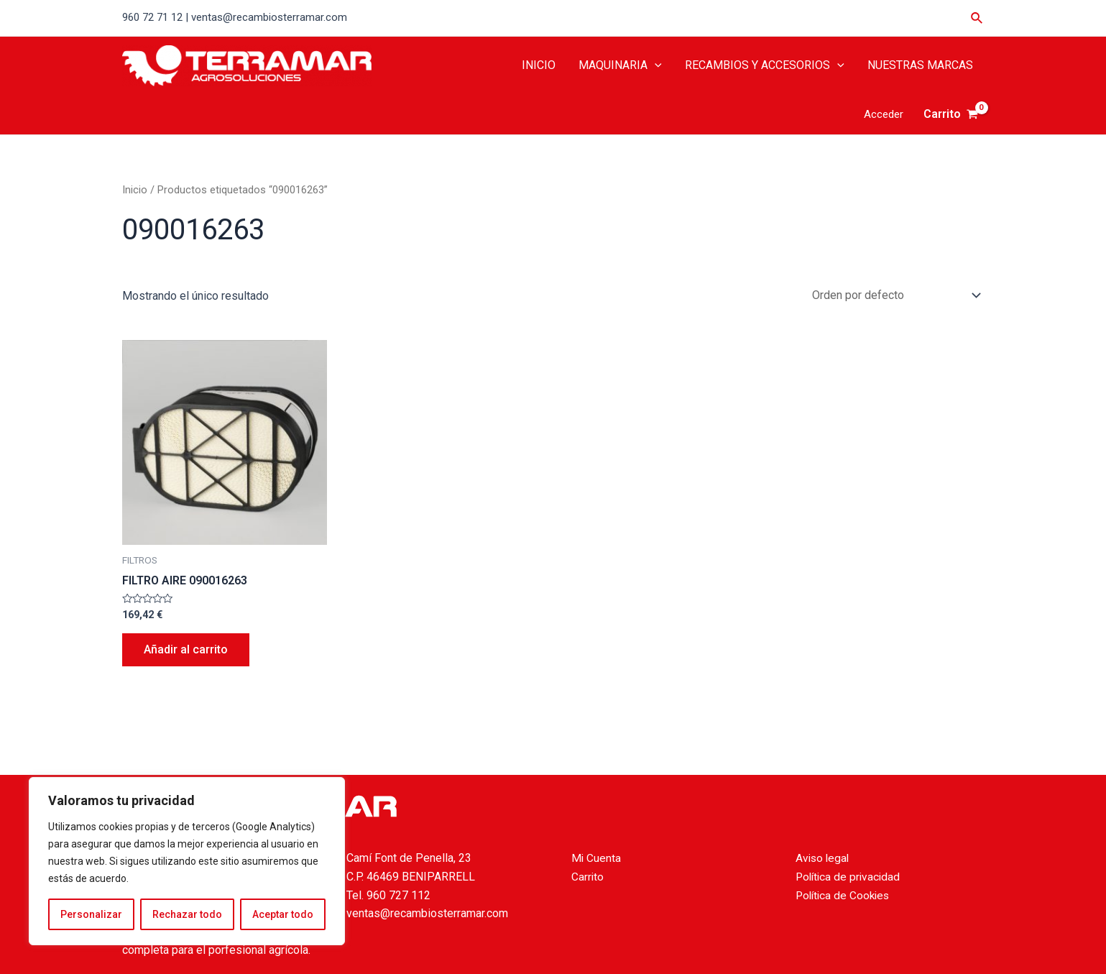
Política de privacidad (850, 876)
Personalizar (91, 914)
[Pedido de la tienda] (894, 295)
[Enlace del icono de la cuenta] (883, 114)
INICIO (539, 65)
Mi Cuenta (596, 858)
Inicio (134, 189)
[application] (655, 65)
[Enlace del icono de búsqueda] (977, 18)
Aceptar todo (282, 914)
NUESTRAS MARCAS (920, 65)
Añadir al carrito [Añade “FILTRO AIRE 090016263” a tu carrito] (186, 649)
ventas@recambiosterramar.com (427, 913)
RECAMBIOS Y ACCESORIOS (764, 65)
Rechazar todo (187, 914)
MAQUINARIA (620, 65)
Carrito (587, 876)
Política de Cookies (845, 895)
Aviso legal (824, 858)
